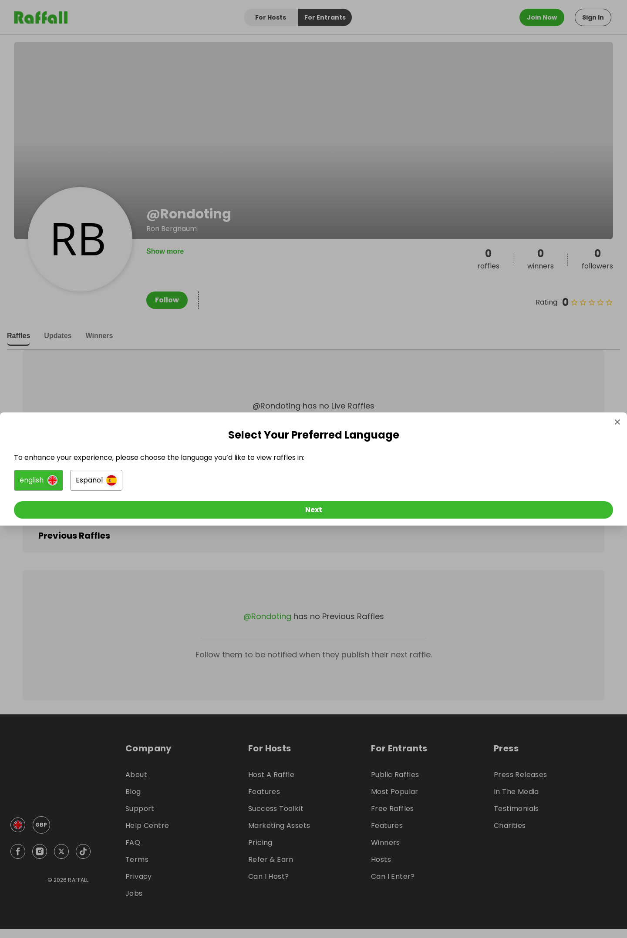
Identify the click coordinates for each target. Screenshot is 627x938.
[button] (216, 482)
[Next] (313, 511)
